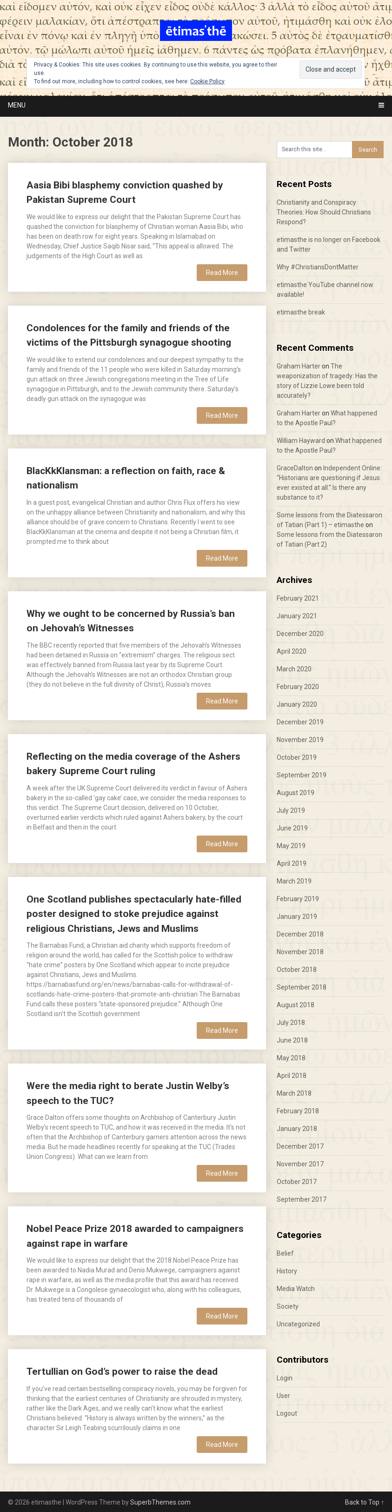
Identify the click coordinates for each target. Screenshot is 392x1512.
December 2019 (300, 722)
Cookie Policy (207, 81)
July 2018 (291, 1022)
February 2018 (298, 1111)
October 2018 (297, 969)
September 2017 (301, 1199)
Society (288, 1306)
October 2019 (297, 757)
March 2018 (294, 1093)
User (283, 1395)
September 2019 (301, 775)
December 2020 (300, 633)
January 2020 (297, 704)
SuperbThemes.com (160, 1502)
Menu (17, 105)
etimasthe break (301, 312)
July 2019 (291, 810)
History (287, 1271)
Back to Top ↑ (364, 1502)
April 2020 (291, 651)
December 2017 (300, 1146)
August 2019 (295, 792)
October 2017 (297, 1181)
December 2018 (300, 934)
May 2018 (291, 1058)
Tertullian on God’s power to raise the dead (122, 1371)
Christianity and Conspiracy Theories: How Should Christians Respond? (324, 212)
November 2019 (300, 739)
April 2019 (291, 863)
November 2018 (300, 952)
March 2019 (294, 881)
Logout (287, 1413)
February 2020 (298, 686)
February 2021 (298, 598)
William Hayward (301, 440)
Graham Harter (298, 366)
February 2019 (298, 899)
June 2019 (292, 828)
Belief (285, 1253)
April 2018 (291, 1075)
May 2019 (291, 846)
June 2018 (292, 1040)
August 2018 (295, 1005)
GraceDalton (295, 468)
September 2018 (301, 987)
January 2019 (297, 916)
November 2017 (300, 1164)
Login (284, 1378)
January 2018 (297, 1128)
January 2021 (297, 616)
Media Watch (296, 1288)
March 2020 (294, 669)
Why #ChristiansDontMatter (318, 267)
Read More (222, 272)
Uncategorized (298, 1324)
